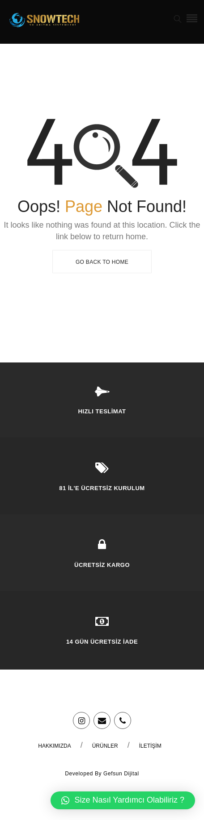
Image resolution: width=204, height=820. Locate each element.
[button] (123, 800)
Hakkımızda (54, 746)
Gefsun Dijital (121, 773)
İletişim (150, 746)
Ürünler (105, 746)
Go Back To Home (102, 262)
